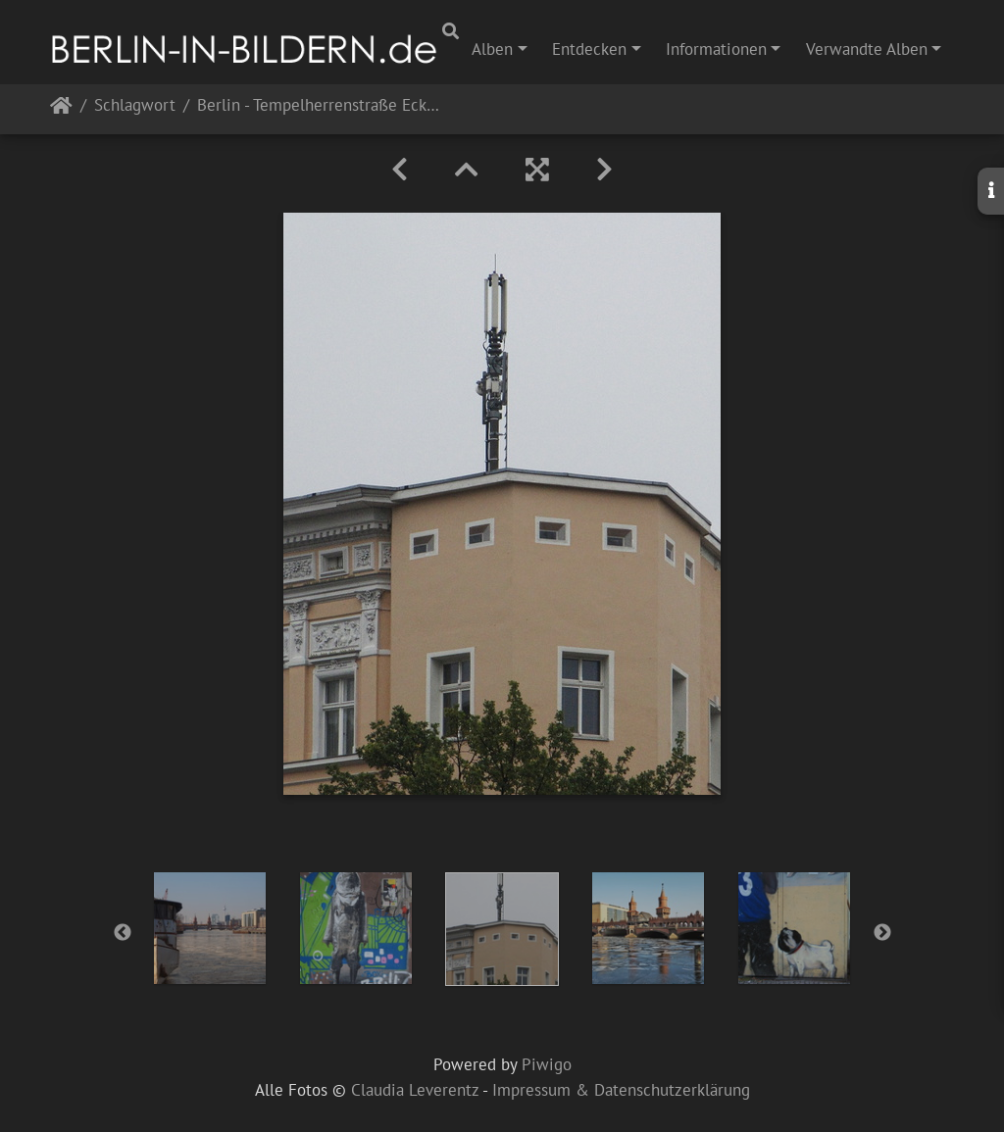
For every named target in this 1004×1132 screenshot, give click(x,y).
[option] (210, 928)
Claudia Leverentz (414, 1090)
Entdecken (589, 49)
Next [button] (882, 933)
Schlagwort (135, 106)
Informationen (716, 49)
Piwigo (547, 1064)
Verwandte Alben (867, 49)
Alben (492, 49)
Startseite (61, 109)
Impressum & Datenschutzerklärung (621, 1090)
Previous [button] (122, 933)
